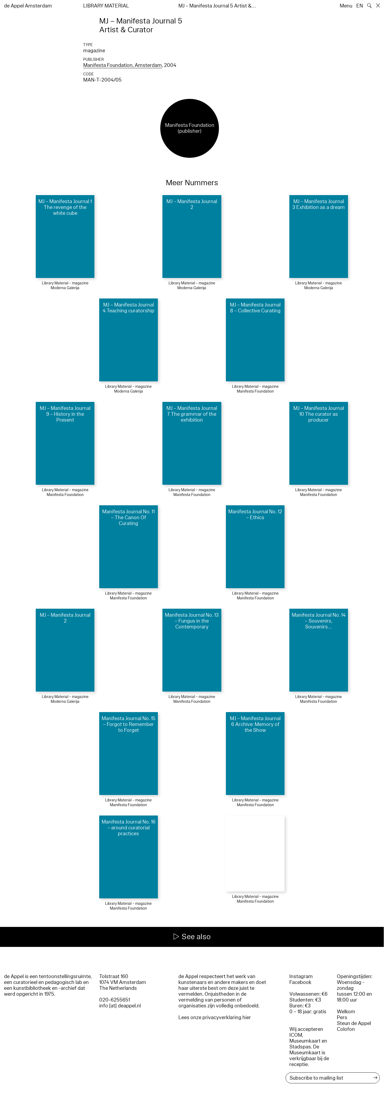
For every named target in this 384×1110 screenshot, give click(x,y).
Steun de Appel (354, 1023)
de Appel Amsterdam (28, 5)
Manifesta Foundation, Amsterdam (122, 65)
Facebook (300, 982)
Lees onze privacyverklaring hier (214, 1017)
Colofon (346, 1029)
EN (359, 5)
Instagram (301, 976)
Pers (342, 1017)
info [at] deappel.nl (120, 1005)
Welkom (346, 1011)
